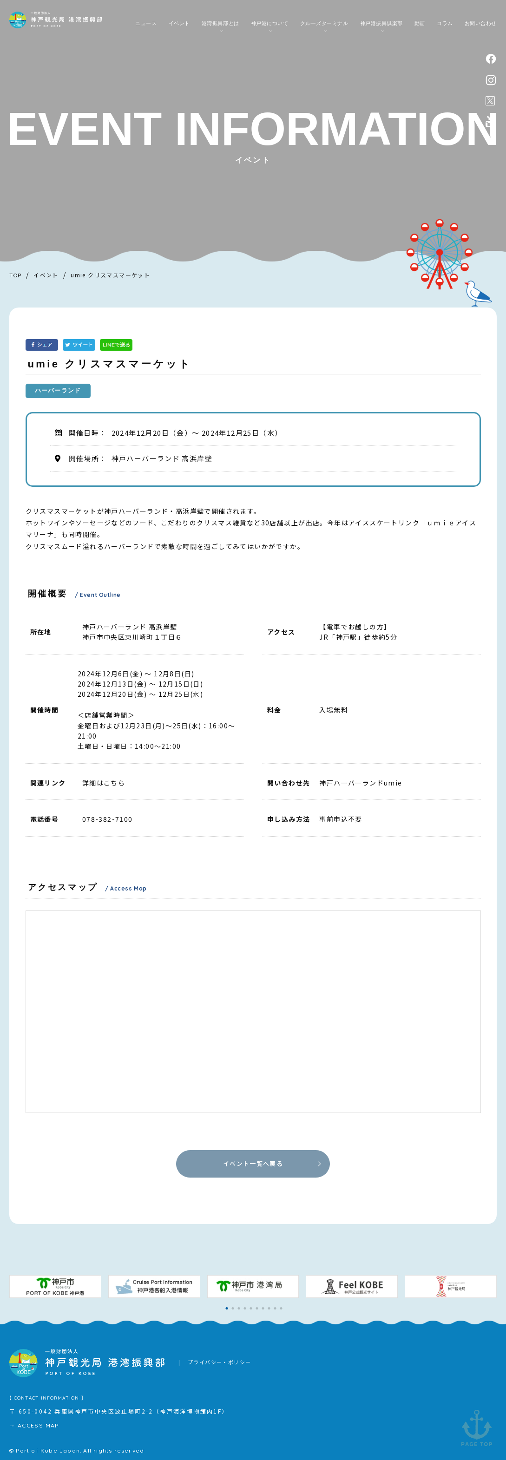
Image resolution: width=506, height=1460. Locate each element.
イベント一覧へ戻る (253, 1163)
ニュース (146, 23)
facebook (491, 58)
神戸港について (270, 23)
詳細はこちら (103, 782)
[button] (227, 1308)
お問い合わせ (481, 23)
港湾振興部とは (220, 23)
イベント (179, 23)
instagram (491, 80)
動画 (419, 23)
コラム (445, 23)
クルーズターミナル (324, 23)
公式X (490, 100)
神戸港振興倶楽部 (381, 23)
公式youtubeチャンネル (490, 121)
